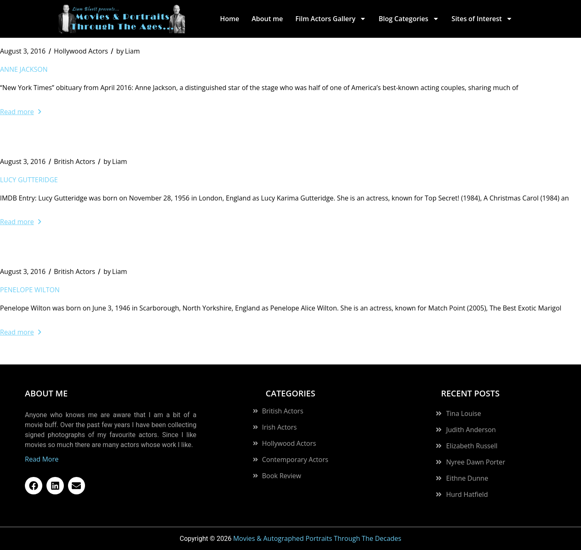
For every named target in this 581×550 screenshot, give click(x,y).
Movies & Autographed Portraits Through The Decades (317, 538)
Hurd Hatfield (467, 494)
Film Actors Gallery (330, 18)
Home (229, 18)
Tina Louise (463, 413)
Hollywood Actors (81, 51)
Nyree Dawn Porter (476, 462)
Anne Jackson (24, 69)
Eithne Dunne (467, 478)
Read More (41, 459)
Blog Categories (409, 18)
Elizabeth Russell (472, 445)
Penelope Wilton (30, 289)
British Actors (74, 161)
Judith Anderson (471, 429)
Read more (20, 111)
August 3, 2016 (23, 51)
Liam (128, 51)
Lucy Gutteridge (29, 179)
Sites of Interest (482, 18)
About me (267, 18)
